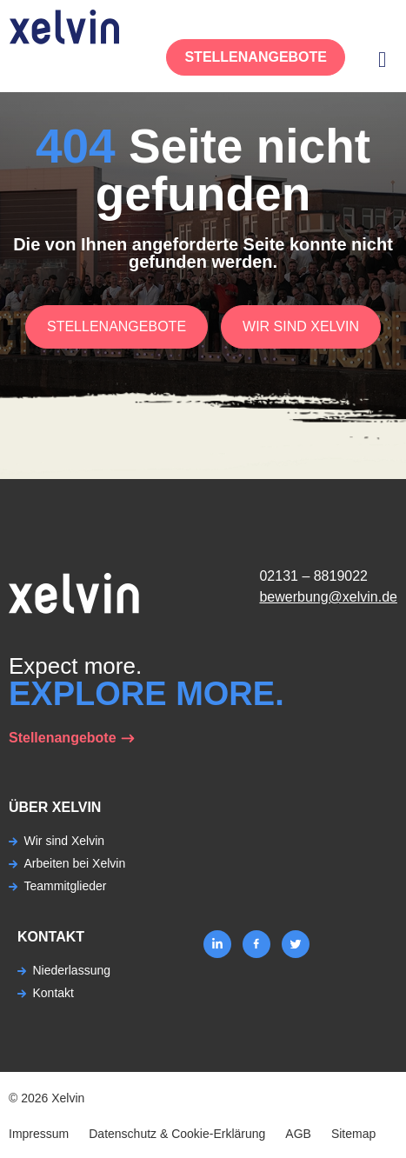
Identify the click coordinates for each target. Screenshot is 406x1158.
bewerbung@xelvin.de (328, 596)
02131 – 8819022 (313, 576)
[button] (382, 59)
